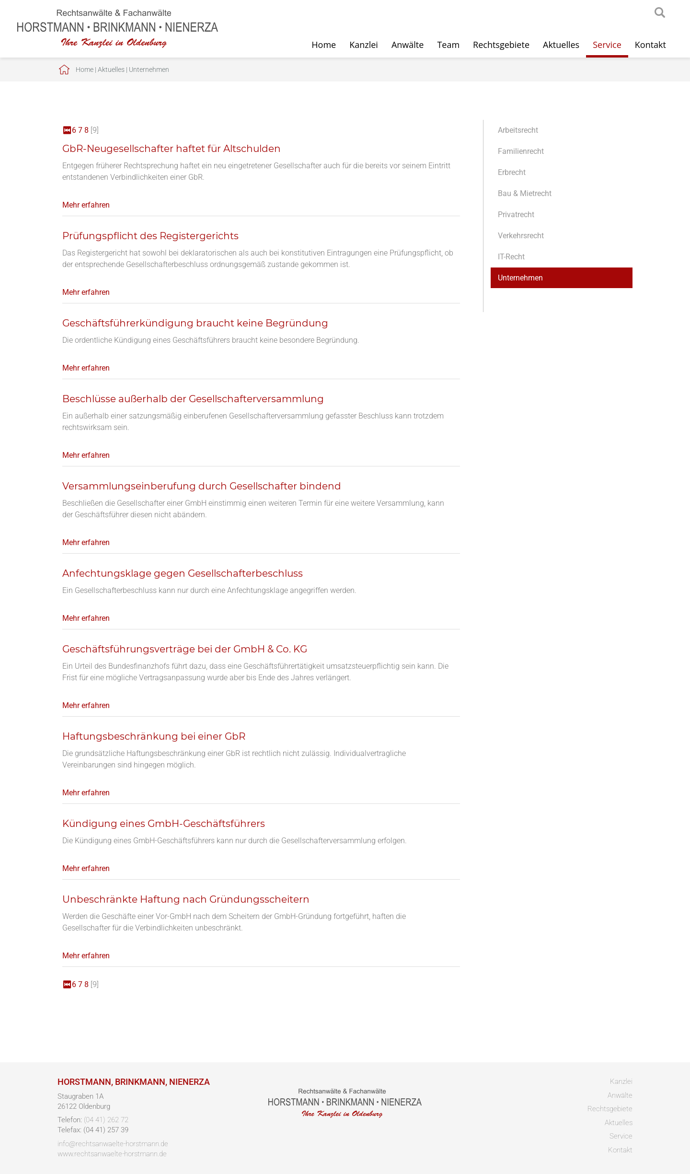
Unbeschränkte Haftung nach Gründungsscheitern (186, 899)
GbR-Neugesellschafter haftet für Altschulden (171, 148)
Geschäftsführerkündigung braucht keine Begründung (195, 323)
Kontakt (650, 44)
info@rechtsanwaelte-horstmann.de (113, 1143)
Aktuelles (561, 44)
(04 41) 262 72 (106, 1120)
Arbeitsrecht (518, 130)
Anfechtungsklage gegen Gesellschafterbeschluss (182, 573)
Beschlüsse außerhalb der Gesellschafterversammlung (193, 399)
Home (323, 44)
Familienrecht (521, 151)
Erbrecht (512, 172)
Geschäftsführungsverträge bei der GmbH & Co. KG (184, 649)
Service (607, 44)
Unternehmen (149, 69)
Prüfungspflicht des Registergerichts (150, 236)
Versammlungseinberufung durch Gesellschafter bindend (201, 486)
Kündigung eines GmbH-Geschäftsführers (163, 823)
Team (448, 44)
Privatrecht (516, 214)
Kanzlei (363, 44)
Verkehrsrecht (521, 235)
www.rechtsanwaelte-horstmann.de (112, 1154)
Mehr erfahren (86, 204)
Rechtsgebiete (501, 44)
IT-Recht (511, 256)
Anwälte (407, 44)
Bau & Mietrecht (525, 193)
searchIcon (660, 13)
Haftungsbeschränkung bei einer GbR (153, 736)
